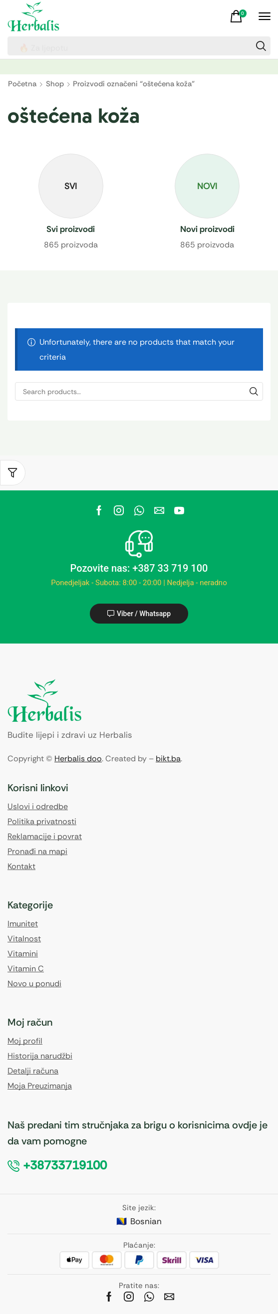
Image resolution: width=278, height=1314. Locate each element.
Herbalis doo (78, 758)
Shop (55, 84)
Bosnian (146, 1221)
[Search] (261, 46)
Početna (22, 84)
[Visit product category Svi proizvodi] (70, 229)
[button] (239, 16)
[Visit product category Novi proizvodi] (207, 229)
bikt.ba (168, 758)
